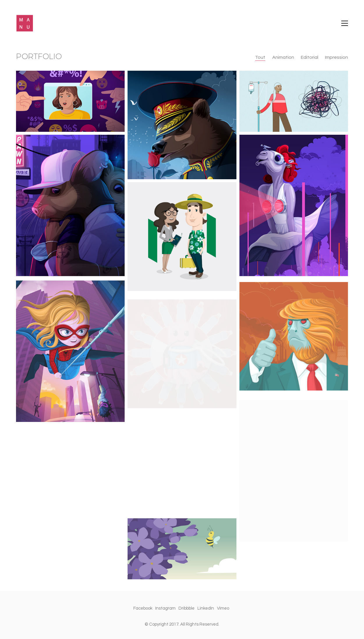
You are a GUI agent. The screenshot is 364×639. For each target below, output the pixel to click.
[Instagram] (165, 608)
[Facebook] (142, 608)
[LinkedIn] (205, 608)
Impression (336, 57)
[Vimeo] (223, 608)
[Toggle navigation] (344, 23)
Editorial (309, 57)
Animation (283, 57)
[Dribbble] (187, 608)
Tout (260, 57)
